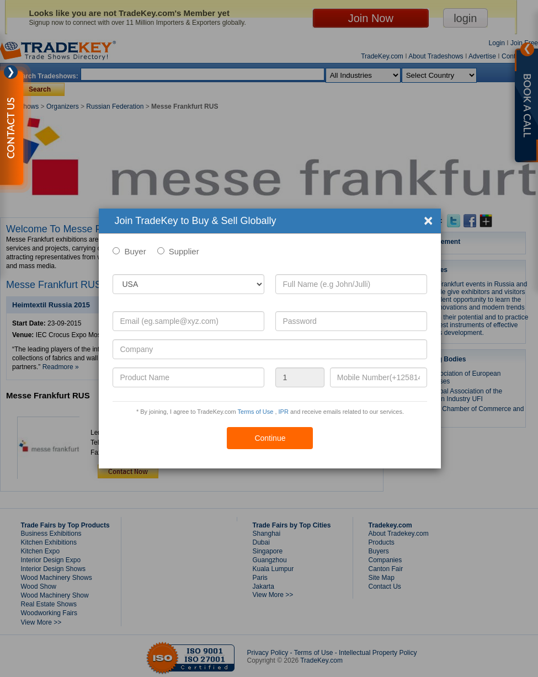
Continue (269, 438)
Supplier (184, 251)
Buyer (135, 251)
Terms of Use (256, 411)
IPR (284, 411)
